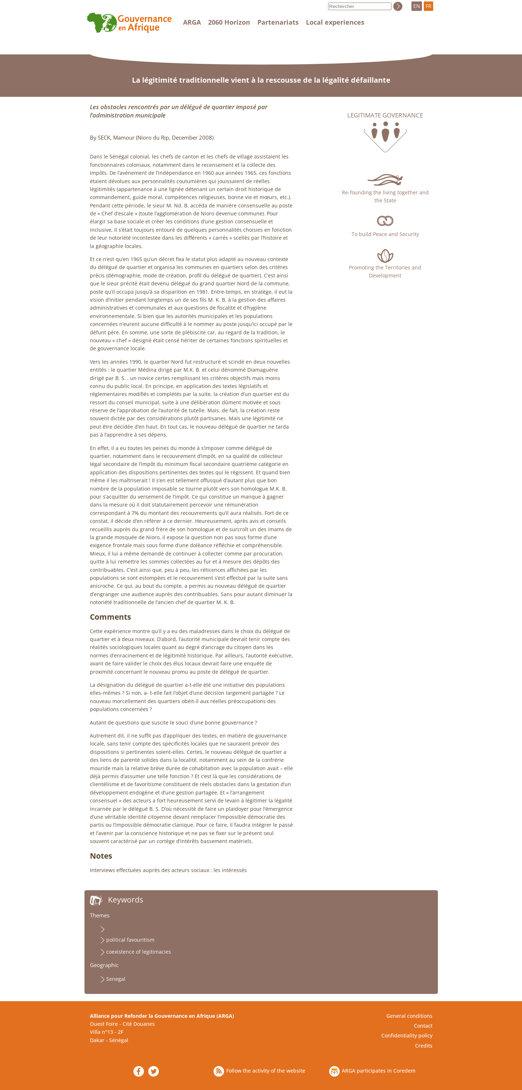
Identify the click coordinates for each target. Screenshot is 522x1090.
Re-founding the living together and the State (385, 196)
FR (428, 6)
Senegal (115, 978)
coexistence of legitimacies (138, 951)
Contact (423, 1025)
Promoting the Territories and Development (385, 271)
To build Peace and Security (385, 234)
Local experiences (335, 22)
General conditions (409, 1015)
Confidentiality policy (406, 1035)
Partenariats (278, 22)
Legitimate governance (385, 115)
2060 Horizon (229, 22)
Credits (423, 1045)
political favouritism (130, 939)
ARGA (192, 22)
